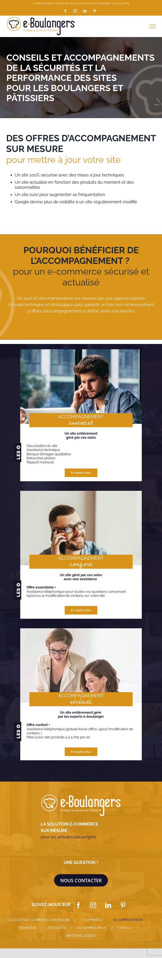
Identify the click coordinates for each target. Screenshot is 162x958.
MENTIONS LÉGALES (81, 935)
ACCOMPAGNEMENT (128, 920)
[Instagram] (93, 905)
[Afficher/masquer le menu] (152, 26)
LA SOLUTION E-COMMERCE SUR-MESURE (39, 920)
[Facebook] (78, 905)
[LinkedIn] (108, 905)
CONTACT (125, 927)
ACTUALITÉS (56, 927)
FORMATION (27, 927)
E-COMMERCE (91, 920)
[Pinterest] (123, 905)
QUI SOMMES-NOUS (91, 927)
